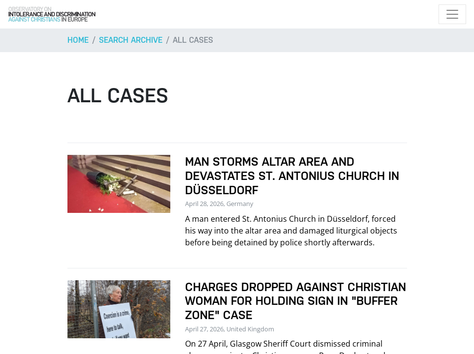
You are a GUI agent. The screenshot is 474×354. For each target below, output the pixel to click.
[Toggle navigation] (452, 14)
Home (78, 40)
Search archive (130, 40)
